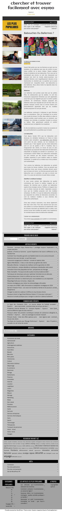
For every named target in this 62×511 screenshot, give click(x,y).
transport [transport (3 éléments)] (49, 455)
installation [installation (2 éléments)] (30, 450)
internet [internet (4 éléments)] (36, 450)
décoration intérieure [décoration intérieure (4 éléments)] (42, 448)
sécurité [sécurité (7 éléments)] (39, 454)
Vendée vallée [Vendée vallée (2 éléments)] (55, 455)
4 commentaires (6, 46)
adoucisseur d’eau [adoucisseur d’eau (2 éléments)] (21, 443)
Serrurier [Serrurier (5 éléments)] (7, 455)
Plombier (10, 406)
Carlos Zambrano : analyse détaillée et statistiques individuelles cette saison (30, 269)
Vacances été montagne (9, 79)
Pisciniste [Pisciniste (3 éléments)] (6, 452)
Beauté (9, 354)
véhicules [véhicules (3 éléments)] (14, 458)
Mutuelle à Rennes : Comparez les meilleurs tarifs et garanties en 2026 (28, 267)
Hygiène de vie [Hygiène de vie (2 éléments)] (25, 450)
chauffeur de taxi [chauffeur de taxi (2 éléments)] (54, 445)
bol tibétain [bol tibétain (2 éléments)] (18, 445)
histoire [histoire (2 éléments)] (19, 450)
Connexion (10, 467)
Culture (9, 363)
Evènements (11, 377)
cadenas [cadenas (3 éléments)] (27, 445)
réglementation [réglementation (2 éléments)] (37, 452)
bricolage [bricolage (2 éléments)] (23, 445)
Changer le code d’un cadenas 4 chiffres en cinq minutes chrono (26, 294)
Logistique (10, 388)
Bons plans (6, 56)
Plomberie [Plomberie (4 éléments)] (14, 452)
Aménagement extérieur (14, 347)
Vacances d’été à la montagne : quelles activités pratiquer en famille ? (12, 75)
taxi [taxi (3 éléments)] (45, 455)
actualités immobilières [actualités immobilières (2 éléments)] (12, 443)
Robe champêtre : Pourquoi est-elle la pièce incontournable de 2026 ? (28, 274)
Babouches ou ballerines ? (39, 33)
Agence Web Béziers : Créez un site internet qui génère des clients (27, 265)
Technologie (11, 425)
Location (10, 386)
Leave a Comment (27, 64)
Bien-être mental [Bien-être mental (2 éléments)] (11, 445)
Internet (9, 384)
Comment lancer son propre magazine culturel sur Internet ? (49, 26)
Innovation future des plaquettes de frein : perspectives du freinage (27, 272)
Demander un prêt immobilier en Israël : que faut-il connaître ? (12, 92)
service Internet (8, 145)
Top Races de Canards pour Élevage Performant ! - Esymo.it (25, 323)
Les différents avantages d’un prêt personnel (12, 128)
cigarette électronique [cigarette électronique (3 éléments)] (10, 448)
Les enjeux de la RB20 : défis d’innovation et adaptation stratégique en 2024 (30, 287)
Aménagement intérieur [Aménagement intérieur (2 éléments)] (41, 443)
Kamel (20, 62)
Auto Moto (10, 352)
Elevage (9, 375)
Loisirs (9, 390)
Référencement (12, 409)
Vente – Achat (11, 431)
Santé (4, 39)
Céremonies (11, 361)
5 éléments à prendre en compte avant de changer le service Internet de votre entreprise (12, 139)
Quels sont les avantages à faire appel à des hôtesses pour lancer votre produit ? (32, 26)
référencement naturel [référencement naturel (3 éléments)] (26, 452)
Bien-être (10, 356)
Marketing (10, 400)
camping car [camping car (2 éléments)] (38, 445)
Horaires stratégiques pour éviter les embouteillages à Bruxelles (26, 285)
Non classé (10, 404)
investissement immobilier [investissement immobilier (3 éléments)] (46, 450)
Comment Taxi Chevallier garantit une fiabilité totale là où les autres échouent (30, 258)
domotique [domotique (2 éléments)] (32, 448)
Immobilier (6, 89)
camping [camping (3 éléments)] (32, 445)
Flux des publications (13, 469)
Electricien (10, 372)
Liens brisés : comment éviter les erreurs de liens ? (33, 308)
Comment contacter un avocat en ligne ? (12, 59)
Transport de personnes (14, 429)
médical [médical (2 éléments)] (56, 450)
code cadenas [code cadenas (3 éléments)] (26, 448)
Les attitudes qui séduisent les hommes (12, 42)
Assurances (10, 350)
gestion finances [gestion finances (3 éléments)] (13, 450)
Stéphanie (4, 114)
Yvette (20, 78)
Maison (9, 395)
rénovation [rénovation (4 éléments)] (46, 452)
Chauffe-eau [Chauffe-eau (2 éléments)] (48, 445)
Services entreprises (13, 416)
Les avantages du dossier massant (35, 317)
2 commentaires (6, 115)
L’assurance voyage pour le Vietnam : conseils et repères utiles (26, 262)
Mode (26, 57)
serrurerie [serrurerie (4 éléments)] (54, 452)
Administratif (11, 343)
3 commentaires (6, 97)
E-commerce (11, 370)
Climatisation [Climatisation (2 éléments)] (19, 448)
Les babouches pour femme (48, 140)
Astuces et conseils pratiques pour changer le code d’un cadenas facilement (30, 298)
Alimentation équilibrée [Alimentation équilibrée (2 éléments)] (30, 443)
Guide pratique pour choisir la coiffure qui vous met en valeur (25, 278)
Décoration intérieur (13, 365)
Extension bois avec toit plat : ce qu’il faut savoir (21, 260)
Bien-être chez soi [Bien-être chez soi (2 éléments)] (50, 443)
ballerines (29, 63)
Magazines (10, 393)
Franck (20, 45)
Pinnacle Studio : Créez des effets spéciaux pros (22, 319)
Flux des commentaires (14, 471)
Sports (9, 422)
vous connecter (35, 219)
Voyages (5, 71)
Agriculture (10, 345)
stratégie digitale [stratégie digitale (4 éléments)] (28, 455)
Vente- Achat (11, 434)
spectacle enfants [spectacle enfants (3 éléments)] (17, 455)
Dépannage (10, 368)
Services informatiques (14, 418)
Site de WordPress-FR (13, 474)
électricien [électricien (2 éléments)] (20, 458)
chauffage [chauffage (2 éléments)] (43, 445)
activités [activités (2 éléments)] (5, 443)
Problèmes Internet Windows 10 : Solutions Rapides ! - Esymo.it (27, 311)
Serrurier (10, 413)
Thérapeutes (11, 427)
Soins (9, 420)
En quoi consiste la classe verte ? (12, 110)
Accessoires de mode (13, 340)
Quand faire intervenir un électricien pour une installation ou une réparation (30, 281)
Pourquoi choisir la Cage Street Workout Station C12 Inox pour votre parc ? (29, 296)
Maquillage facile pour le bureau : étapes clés (20, 283)
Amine (4, 144)
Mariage (9, 397)
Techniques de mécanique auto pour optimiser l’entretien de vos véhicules (29, 276)
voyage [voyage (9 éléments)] (8, 458)
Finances (5, 125)
